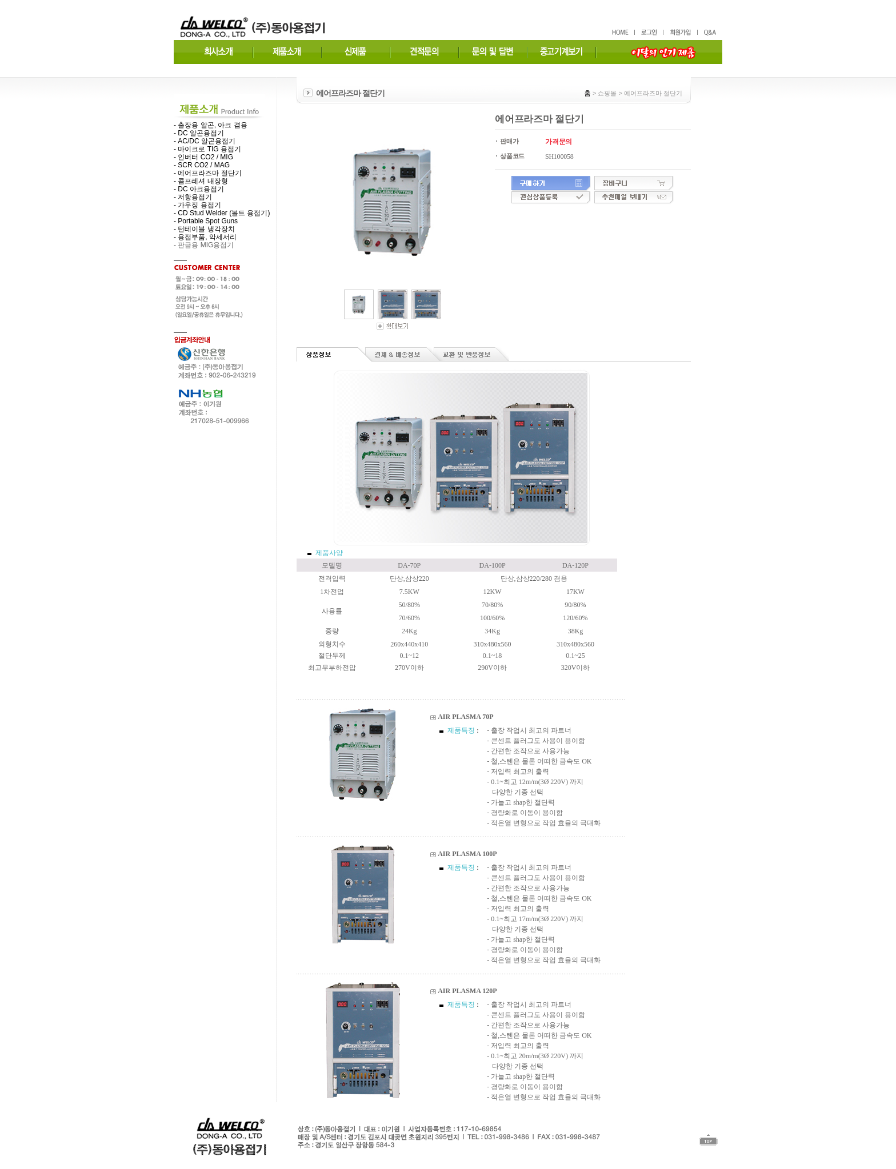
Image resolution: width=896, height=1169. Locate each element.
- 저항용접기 (193, 197)
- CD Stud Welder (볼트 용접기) (222, 213)
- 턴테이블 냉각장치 (204, 229)
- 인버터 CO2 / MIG (203, 157)
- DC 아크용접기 (199, 189)
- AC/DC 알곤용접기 (204, 141)
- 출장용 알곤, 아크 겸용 (210, 125)
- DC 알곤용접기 (199, 133)
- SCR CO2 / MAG (202, 165)
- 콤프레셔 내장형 (201, 181)
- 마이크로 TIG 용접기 (207, 149)
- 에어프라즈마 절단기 (208, 173)
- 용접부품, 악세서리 (205, 237)
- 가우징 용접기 (197, 205)
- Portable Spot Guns (206, 221)
